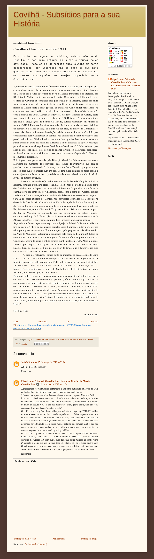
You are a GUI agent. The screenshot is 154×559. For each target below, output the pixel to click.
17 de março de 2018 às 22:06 (51, 362)
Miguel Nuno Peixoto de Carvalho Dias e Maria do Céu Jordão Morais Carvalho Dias (125, 84)
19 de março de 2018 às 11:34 (53, 384)
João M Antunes (29, 362)
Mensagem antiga (89, 539)
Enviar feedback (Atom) (36, 544)
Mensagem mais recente (25, 539)
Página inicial (59, 539)
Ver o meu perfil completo (120, 148)
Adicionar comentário (25, 461)
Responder (26, 371)
